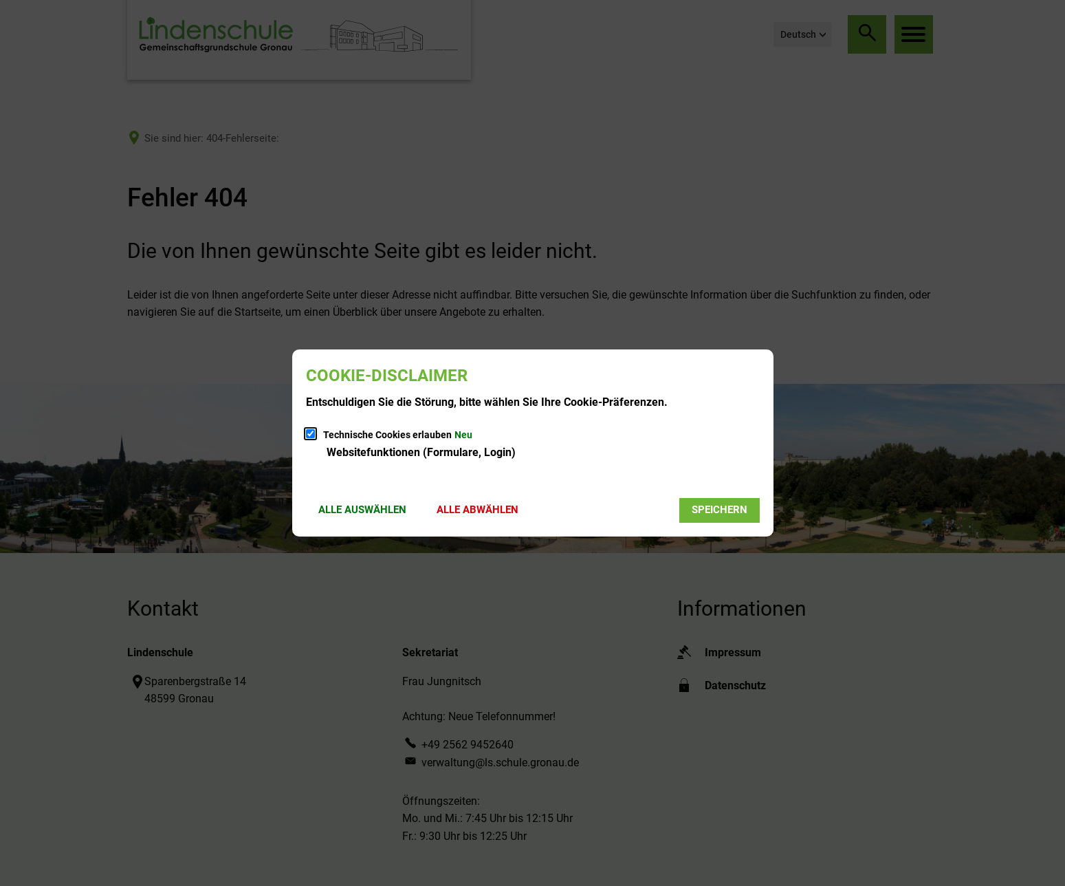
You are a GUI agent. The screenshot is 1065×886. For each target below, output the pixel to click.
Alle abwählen (477, 510)
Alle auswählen (362, 510)
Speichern (719, 510)
